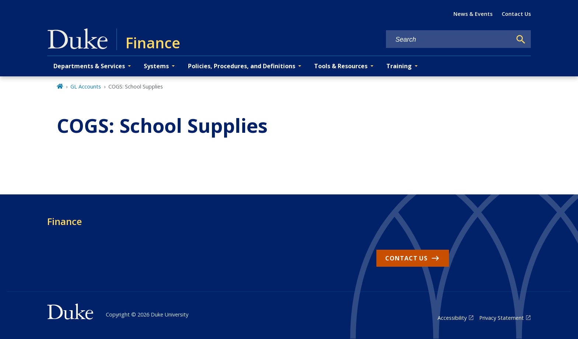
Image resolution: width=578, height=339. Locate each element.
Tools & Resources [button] (341, 66)
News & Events (472, 13)
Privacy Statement (501, 317)
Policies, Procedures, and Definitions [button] (241, 66)
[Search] (520, 39)
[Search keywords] (449, 40)
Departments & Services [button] (89, 66)
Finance (64, 221)
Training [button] (399, 66)
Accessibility (452, 317)
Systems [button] (156, 66)
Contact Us (516, 13)
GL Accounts (85, 86)
